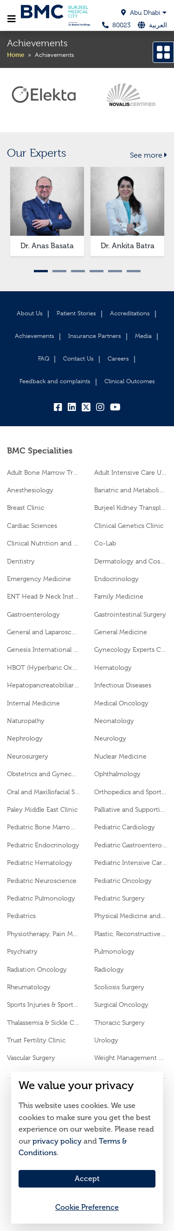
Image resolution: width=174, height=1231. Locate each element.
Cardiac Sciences (32, 525)
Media (143, 335)
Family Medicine (118, 596)
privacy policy (57, 1141)
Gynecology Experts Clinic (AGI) (131, 649)
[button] (122, 12)
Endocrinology (116, 578)
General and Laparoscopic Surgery (43, 632)
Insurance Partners (94, 335)
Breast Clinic (25, 507)
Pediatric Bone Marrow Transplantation (43, 827)
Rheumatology (29, 987)
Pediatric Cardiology (124, 827)
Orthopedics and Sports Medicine (131, 792)
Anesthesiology (30, 490)
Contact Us (78, 358)
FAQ (43, 358)
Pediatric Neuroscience (42, 880)
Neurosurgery (27, 756)
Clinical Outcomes (129, 381)
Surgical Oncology (121, 1004)
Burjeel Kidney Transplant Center (131, 507)
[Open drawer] (163, 52)
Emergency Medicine (39, 578)
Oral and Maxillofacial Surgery (43, 792)
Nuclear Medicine (120, 756)
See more (148, 155)
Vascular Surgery (31, 1057)
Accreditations (130, 313)
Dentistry (21, 561)
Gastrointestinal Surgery (130, 614)
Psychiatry (22, 951)
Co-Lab (105, 543)
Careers (118, 358)
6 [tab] (134, 271)
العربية (158, 25)
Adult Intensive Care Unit (131, 472)
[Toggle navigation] (11, 19)
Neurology (110, 738)
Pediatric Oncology (123, 880)
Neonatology (114, 720)
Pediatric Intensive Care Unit (131, 862)
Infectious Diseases (122, 685)
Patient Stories (76, 313)
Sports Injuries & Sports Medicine (43, 1004)
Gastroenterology (33, 614)
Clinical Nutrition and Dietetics (43, 543)
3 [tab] (78, 271)
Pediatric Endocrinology (43, 845)
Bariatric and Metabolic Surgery (131, 490)
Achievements (34, 335)
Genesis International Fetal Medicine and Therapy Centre (43, 649)
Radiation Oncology (37, 969)
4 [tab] (96, 271)
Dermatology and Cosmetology (131, 561)
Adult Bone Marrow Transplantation (43, 472)
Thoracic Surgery (119, 1022)
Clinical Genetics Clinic (128, 525)
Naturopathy (26, 720)
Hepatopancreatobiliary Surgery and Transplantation (43, 685)
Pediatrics (21, 915)
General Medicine (120, 632)
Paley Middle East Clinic (42, 809)
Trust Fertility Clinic (36, 1040)
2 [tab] (59, 271)
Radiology (109, 969)
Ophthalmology (117, 774)
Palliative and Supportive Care (131, 809)
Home (15, 54)
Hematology (113, 667)
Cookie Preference (87, 1207)
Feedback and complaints (54, 381)
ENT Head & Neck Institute (43, 596)
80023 (116, 25)
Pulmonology (114, 951)
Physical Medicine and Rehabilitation (131, 915)
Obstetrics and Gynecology (43, 774)
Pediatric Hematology (39, 862)
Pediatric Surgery (119, 898)
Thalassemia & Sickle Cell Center (43, 1022)
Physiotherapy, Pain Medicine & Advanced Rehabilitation (43, 933)
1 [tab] (41, 271)
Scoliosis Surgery (119, 987)
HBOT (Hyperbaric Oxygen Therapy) (43, 667)
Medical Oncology (121, 703)
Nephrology (25, 738)
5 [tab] (115, 271)
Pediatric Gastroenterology (131, 845)
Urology (106, 1040)
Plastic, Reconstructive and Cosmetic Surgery (131, 933)
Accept (87, 1178)
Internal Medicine (33, 703)
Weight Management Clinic (131, 1057)
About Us (30, 313)
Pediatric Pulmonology (41, 898)
